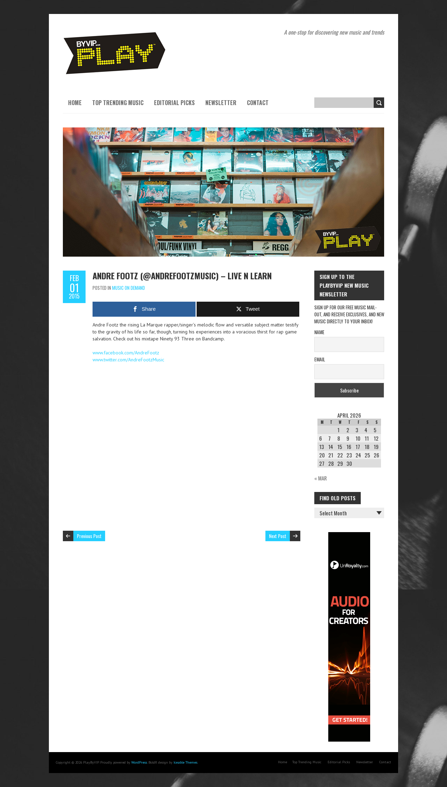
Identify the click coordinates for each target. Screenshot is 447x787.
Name (319, 332)
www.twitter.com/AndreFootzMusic (128, 359)
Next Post (277, 535)
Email (319, 359)
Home (75, 102)
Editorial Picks (174, 102)
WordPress (139, 762)
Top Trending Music (118, 102)
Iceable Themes (185, 762)
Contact (258, 102)
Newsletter (220, 102)
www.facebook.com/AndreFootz (126, 353)
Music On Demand (128, 287)
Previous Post (89, 535)
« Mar (320, 478)
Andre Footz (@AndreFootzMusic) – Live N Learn (182, 275)
